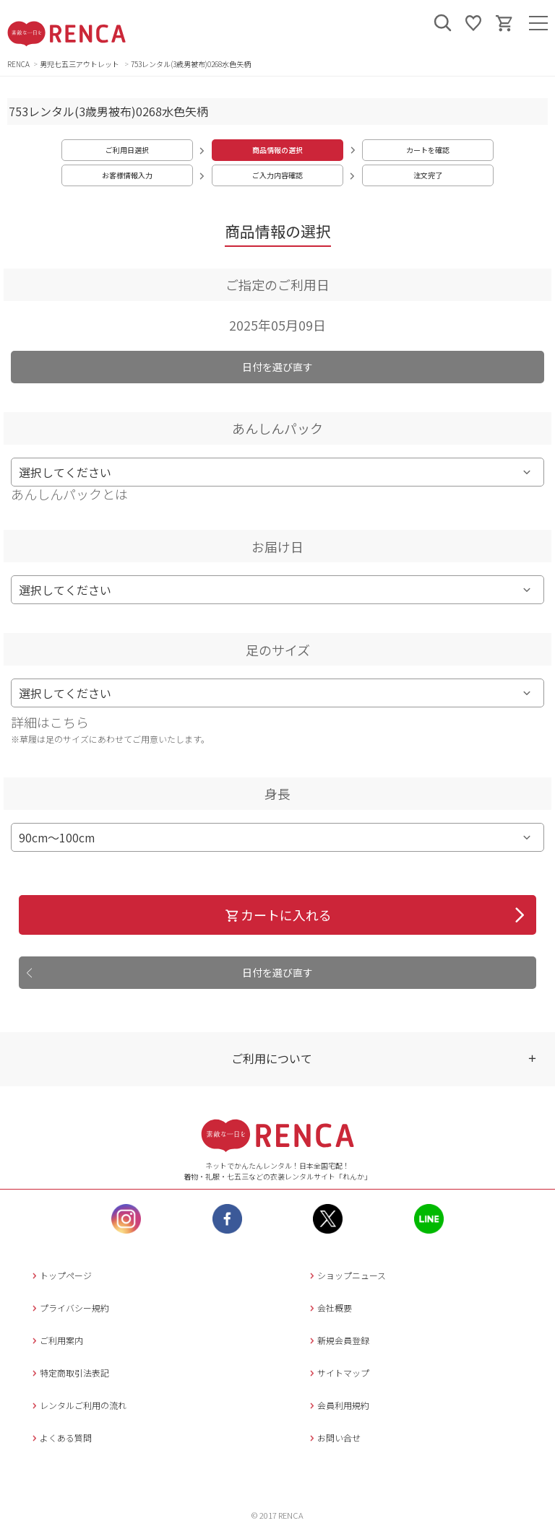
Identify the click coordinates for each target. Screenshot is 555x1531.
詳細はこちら (50, 721)
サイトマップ (337, 1372)
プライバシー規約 (69, 1307)
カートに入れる (278, 914)
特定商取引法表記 (69, 1372)
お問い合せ (333, 1437)
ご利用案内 (56, 1340)
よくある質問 (60, 1437)
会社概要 (329, 1307)
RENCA (18, 63)
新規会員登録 (337, 1340)
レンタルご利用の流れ (77, 1405)
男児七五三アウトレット (80, 63)
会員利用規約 (337, 1405)
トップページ (60, 1275)
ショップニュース (346, 1275)
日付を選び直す (277, 366)
